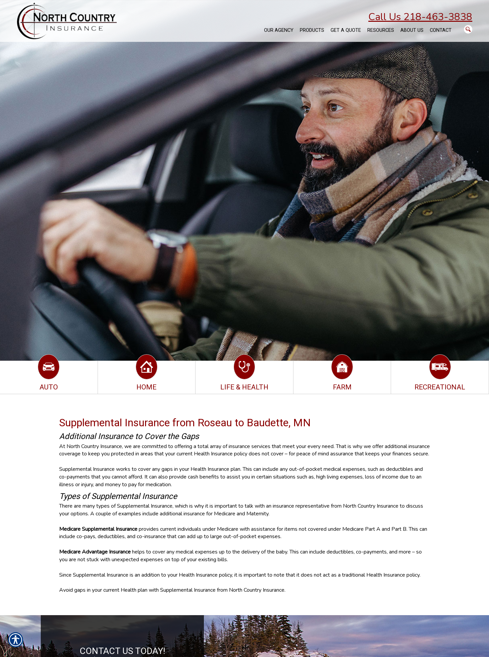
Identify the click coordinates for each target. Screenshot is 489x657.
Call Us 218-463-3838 (420, 17)
